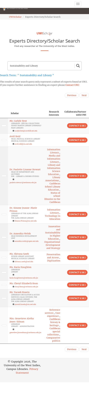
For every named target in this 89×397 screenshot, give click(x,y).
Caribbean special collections (53, 331)
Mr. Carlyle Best (18, 120)
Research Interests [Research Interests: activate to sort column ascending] (54, 113)
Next (84, 95)
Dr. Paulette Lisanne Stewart (25, 169)
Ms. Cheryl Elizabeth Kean (24, 283)
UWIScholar (15, 16)
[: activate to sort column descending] (4, 113)
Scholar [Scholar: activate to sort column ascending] (15, 113)
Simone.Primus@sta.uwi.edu (26, 221)
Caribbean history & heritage (55, 322)
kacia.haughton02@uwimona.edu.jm (24, 278)
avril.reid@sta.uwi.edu (23, 144)
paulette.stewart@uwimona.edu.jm (23, 183)
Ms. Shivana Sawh (19, 253)
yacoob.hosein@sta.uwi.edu (25, 304)
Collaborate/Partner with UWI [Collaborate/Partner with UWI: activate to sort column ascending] (75, 113)
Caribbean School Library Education (52, 186)
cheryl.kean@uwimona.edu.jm (26, 287)
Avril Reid (15, 136)
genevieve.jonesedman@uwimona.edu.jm (25, 333)
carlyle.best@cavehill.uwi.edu (26, 131)
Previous (71, 95)
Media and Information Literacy (53, 158)
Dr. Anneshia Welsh (20, 233)
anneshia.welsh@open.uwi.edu (26, 241)
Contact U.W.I (72, 85)
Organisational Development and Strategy (52, 245)
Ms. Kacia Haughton (20, 267)
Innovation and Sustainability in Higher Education (52, 232)
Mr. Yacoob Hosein (19, 292)
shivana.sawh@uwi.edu (24, 262)
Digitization (53, 260)
